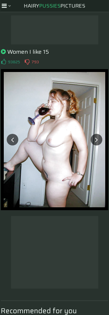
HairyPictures (54, 6)
